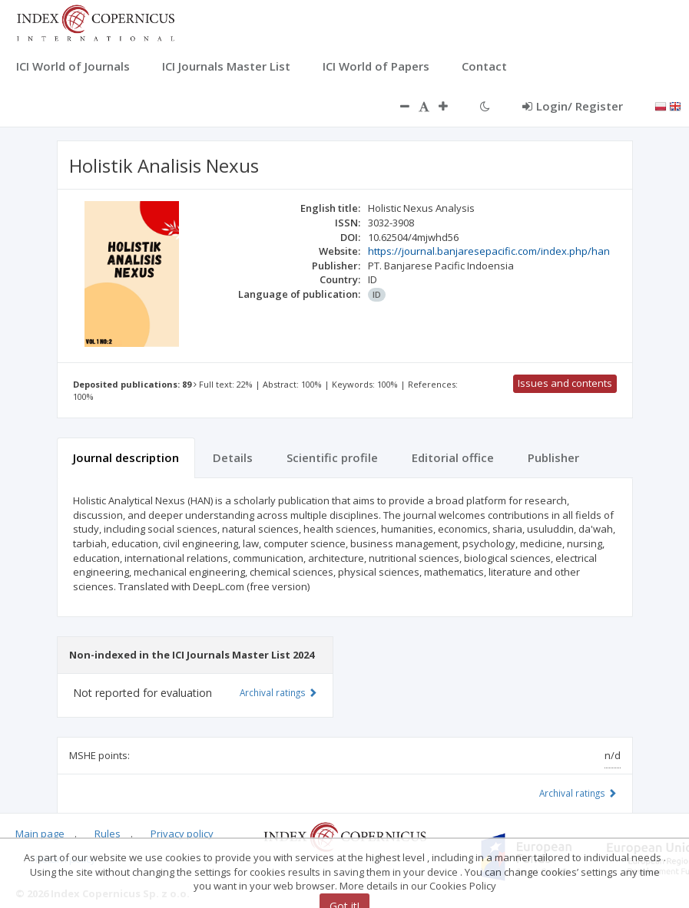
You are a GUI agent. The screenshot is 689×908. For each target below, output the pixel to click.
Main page (40, 833)
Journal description (126, 457)
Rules (107, 833)
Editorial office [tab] (453, 457)
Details (233, 457)
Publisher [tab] (553, 457)
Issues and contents (565, 383)
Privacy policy (182, 833)
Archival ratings (578, 793)
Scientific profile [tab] (332, 457)
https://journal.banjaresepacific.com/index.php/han (489, 251)
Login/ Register (572, 106)
